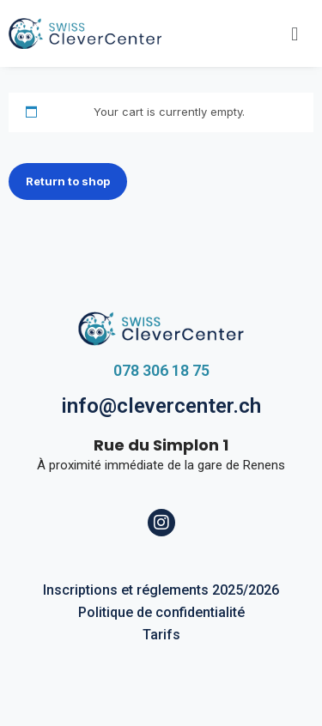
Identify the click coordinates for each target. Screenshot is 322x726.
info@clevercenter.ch (161, 406)
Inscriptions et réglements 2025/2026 (161, 590)
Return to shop (68, 181)
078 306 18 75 (161, 370)
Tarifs (161, 634)
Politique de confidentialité (161, 612)
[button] (295, 33)
